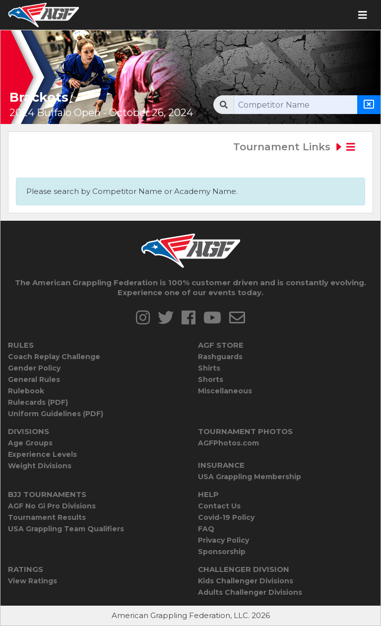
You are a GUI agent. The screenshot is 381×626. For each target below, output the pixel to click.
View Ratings (32, 580)
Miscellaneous (225, 390)
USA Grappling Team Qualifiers (66, 528)
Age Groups (30, 442)
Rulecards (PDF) (38, 402)
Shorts (210, 379)
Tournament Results (47, 517)
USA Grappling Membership (249, 476)
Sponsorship (222, 551)
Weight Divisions (39, 465)
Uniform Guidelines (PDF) (55, 413)
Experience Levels (42, 454)
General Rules (34, 379)
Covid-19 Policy (226, 517)
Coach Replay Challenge (54, 356)
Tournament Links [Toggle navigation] (294, 147)
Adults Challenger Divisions (250, 592)
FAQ (206, 528)
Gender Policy (34, 368)
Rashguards (220, 356)
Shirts (209, 368)
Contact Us (219, 505)
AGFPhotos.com (228, 442)
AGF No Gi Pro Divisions (52, 505)
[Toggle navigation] (363, 15)
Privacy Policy (223, 540)
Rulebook (26, 390)
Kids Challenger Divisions (245, 580)
